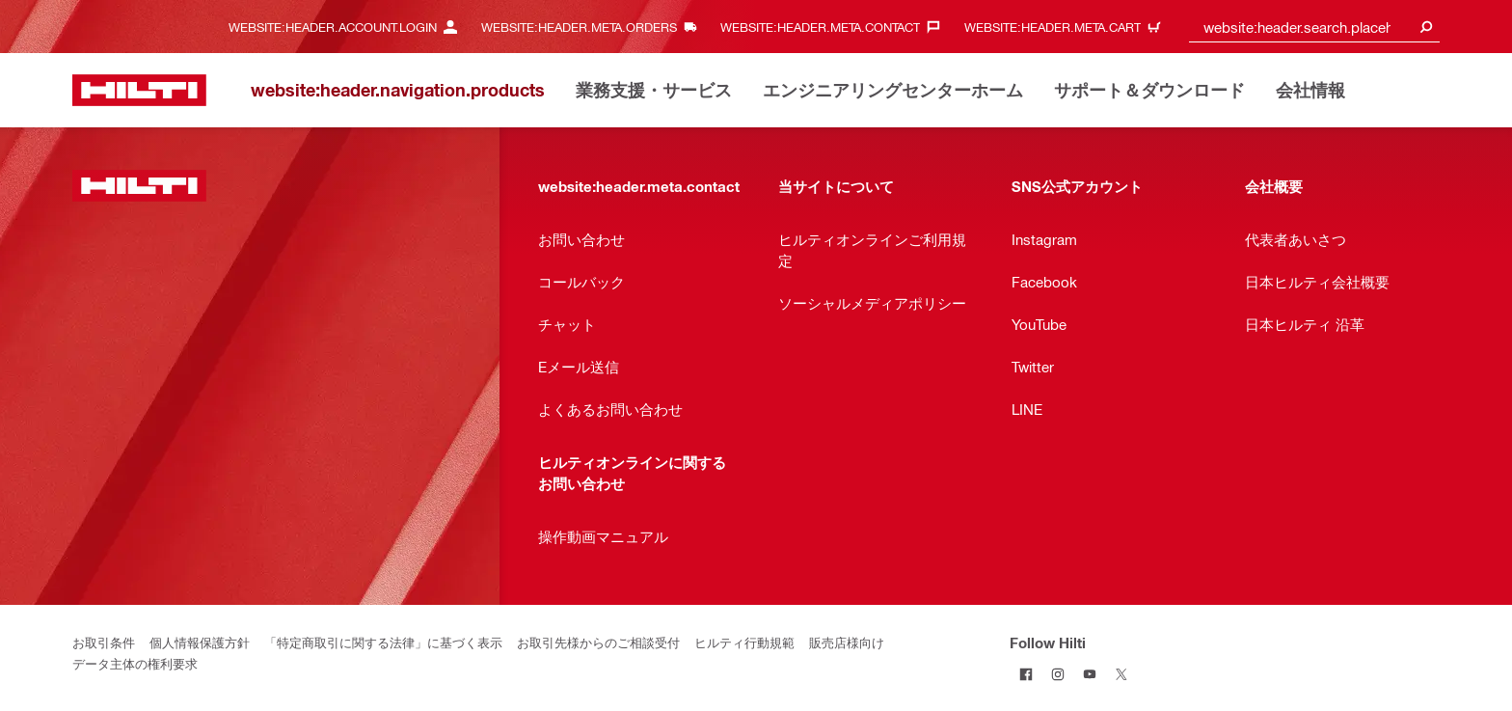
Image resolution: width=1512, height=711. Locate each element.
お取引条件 (103, 642)
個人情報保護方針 (199, 642)
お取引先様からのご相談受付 (598, 642)
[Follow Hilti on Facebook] (1025, 674)
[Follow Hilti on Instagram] (1057, 674)
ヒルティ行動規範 (744, 642)
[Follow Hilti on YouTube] (1089, 674)
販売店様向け (846, 642)
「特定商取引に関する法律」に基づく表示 (383, 642)
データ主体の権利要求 (135, 663)
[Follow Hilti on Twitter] (1121, 674)
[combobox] (1314, 26)
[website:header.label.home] (139, 90)
